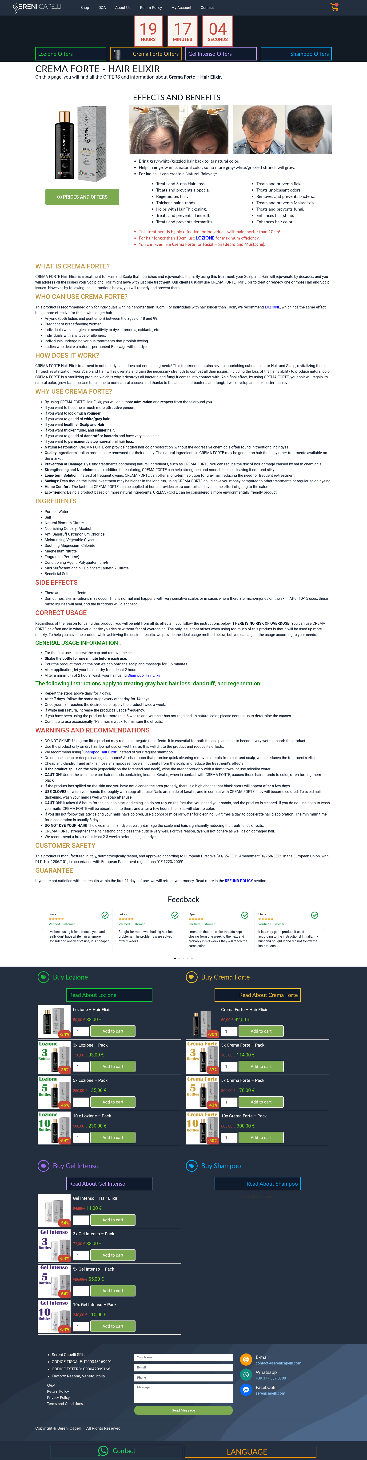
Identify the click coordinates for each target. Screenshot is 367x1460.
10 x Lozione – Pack (92, 1115)
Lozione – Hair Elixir (92, 1009)
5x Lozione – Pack (90, 1080)
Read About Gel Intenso (97, 1183)
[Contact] (103, 1451)
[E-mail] (246, 1359)
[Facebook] (246, 1390)
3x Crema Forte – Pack (242, 1045)
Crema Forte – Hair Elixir (244, 1009)
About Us (123, 7)
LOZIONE (205, 237)
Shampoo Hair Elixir (99, 752)
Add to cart (112, 1031)
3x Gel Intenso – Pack (93, 1233)
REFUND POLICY (239, 881)
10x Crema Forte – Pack (244, 1115)
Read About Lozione (92, 995)
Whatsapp (266, 1372)
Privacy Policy (58, 1397)
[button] (42, 930)
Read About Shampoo (272, 1183)
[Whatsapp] (246, 1374)
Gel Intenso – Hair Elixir (95, 1198)
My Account (181, 7)
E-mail (262, 1357)
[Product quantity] (81, 1031)
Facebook (265, 1387)
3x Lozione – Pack (90, 1045)
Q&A (102, 7)
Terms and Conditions (65, 1403)
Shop (84, 7)
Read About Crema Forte (268, 995)
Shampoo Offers (309, 53)
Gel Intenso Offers (210, 53)
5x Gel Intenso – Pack (93, 1269)
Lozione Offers (55, 53)
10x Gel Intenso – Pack (95, 1304)
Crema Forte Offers (156, 53)
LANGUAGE (247, 1451)
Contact (207, 7)
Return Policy (151, 7)
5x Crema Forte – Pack (242, 1080)
